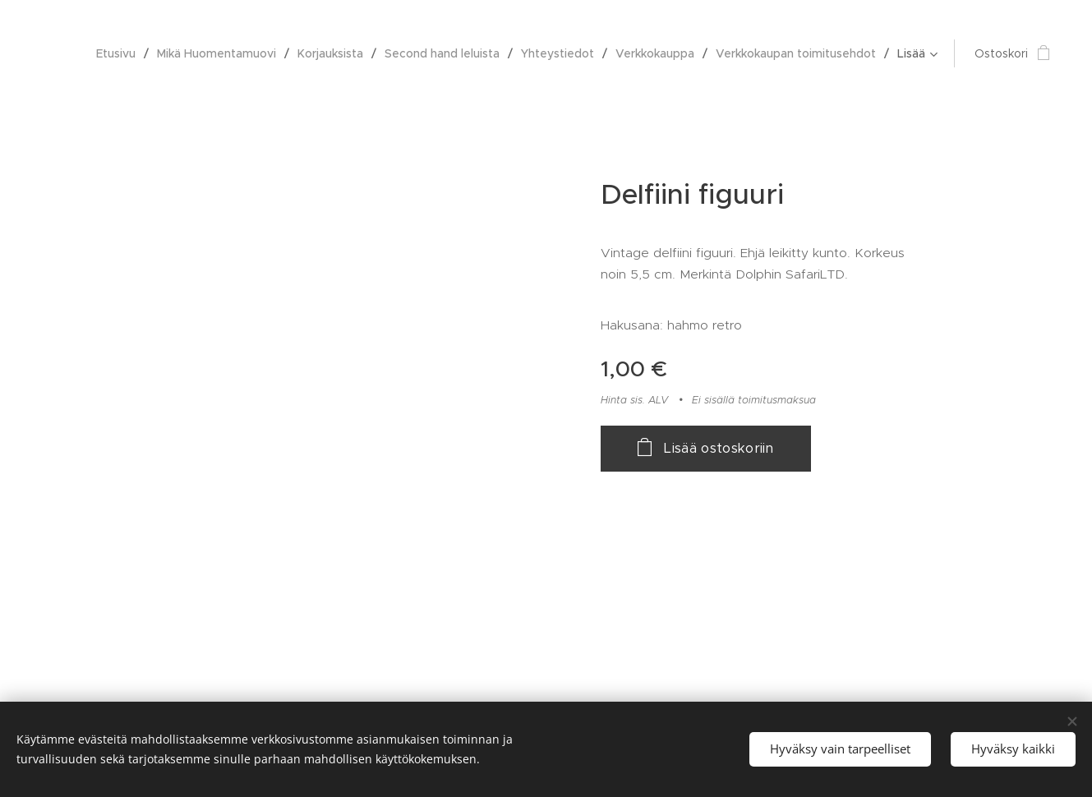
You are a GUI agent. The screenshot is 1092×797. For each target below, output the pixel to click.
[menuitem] (120, 53)
